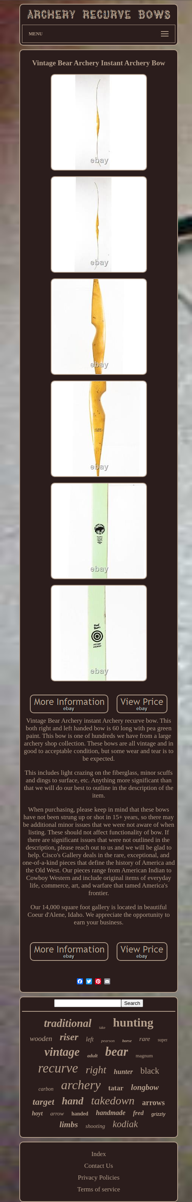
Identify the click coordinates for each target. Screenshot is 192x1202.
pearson (107, 1040)
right (96, 1070)
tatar (115, 1088)
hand (72, 1101)
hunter (123, 1072)
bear (116, 1051)
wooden (41, 1038)
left (90, 1039)
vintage (62, 1051)
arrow (57, 1113)
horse (127, 1040)
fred (138, 1113)
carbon (46, 1089)
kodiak (125, 1124)
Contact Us (98, 1165)
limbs (68, 1124)
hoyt (37, 1113)
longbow (145, 1087)
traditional (68, 1023)
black (149, 1071)
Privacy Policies (98, 1177)
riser (69, 1036)
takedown (112, 1100)
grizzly (158, 1114)
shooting (95, 1126)
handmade (110, 1113)
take (102, 1027)
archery (80, 1085)
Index (98, 1154)
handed (80, 1114)
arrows (153, 1102)
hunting (133, 1022)
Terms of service (98, 1189)
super (162, 1039)
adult (92, 1055)
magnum (144, 1055)
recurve (58, 1068)
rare (144, 1038)
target (43, 1102)
